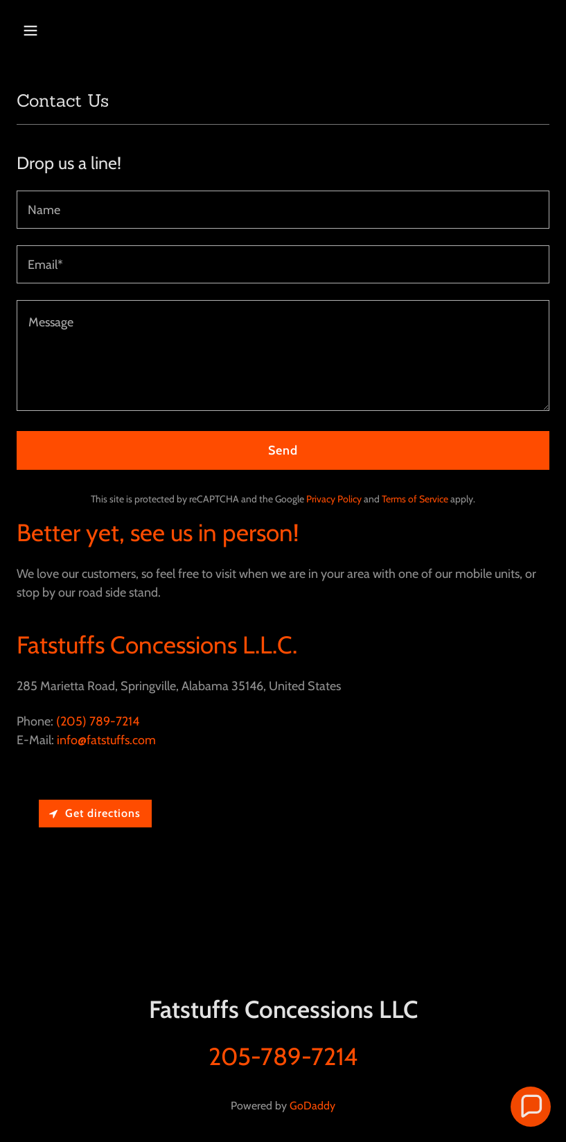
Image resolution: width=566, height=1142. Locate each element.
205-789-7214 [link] (283, 1056)
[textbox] (283, 210)
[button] (78, 30)
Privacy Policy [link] (334, 499)
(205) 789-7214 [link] (97, 721)
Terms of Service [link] (415, 499)
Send (283, 450)
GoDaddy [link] (312, 1105)
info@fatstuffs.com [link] (106, 740)
